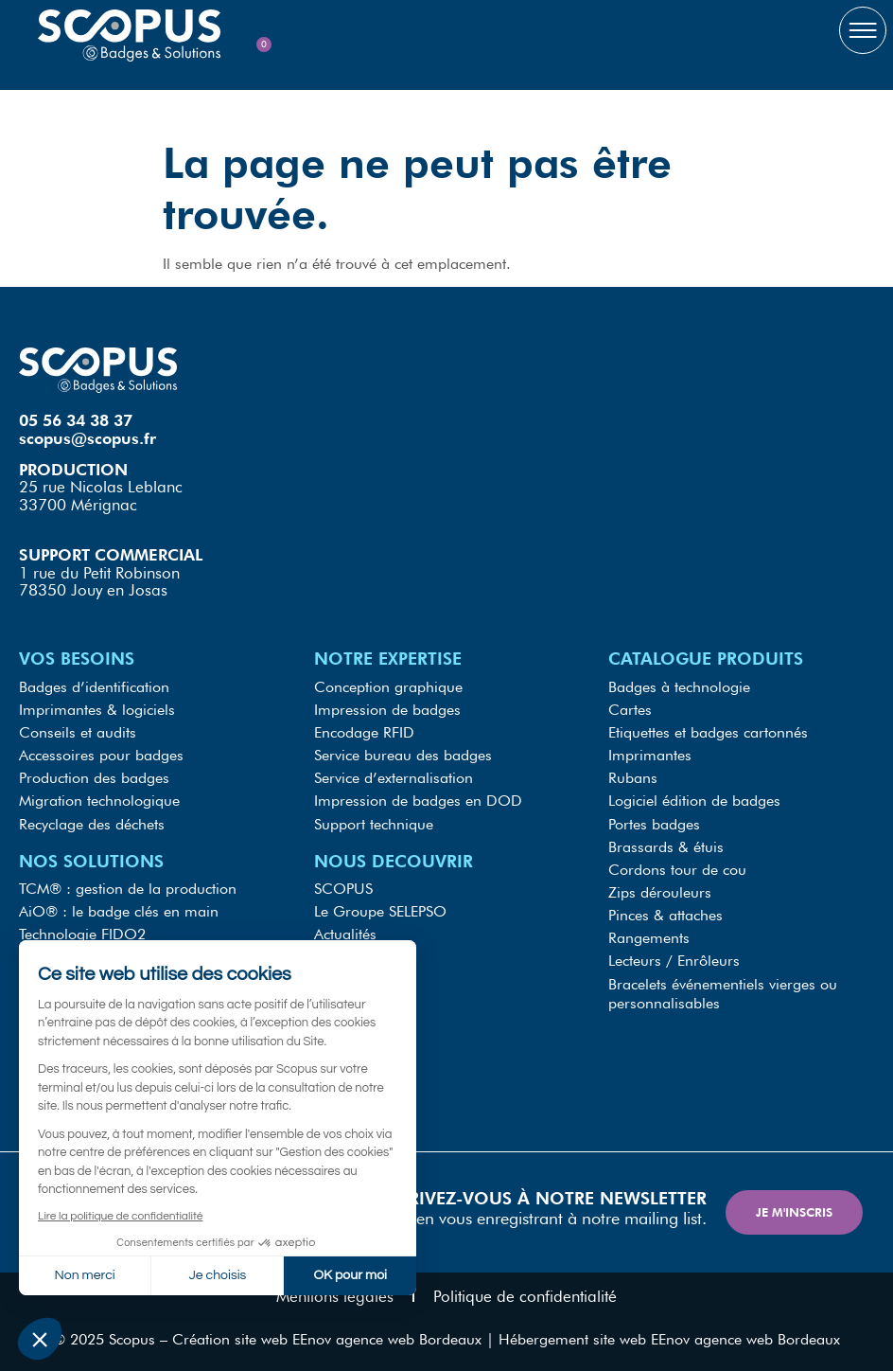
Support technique (373, 822)
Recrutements (358, 978)
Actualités (345, 932)
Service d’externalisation (393, 777)
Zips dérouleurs (659, 890)
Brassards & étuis (666, 845)
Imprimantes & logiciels (97, 709)
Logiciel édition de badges (694, 800)
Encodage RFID (364, 731)
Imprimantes (650, 754)
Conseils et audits (77, 731)
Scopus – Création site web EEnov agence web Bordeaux (295, 1337)
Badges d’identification (94, 686)
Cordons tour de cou (677, 868)
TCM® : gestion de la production (127, 887)
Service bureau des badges (403, 754)
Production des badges (94, 777)
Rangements (649, 936)
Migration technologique (99, 800)
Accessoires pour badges (101, 754)
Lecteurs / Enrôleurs (674, 959)
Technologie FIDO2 (82, 932)
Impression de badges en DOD (418, 800)
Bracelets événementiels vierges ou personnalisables (722, 990)
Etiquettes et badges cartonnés (708, 731)
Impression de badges (387, 709)
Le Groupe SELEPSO (380, 909)
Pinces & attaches (665, 913)
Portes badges (654, 822)
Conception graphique (388, 686)
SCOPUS (343, 887)
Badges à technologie (679, 686)
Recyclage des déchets (92, 822)
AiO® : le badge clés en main (119, 909)
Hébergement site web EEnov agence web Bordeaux (669, 1337)
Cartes (630, 709)
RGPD (334, 955)
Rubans (632, 777)
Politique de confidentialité (525, 1294)
